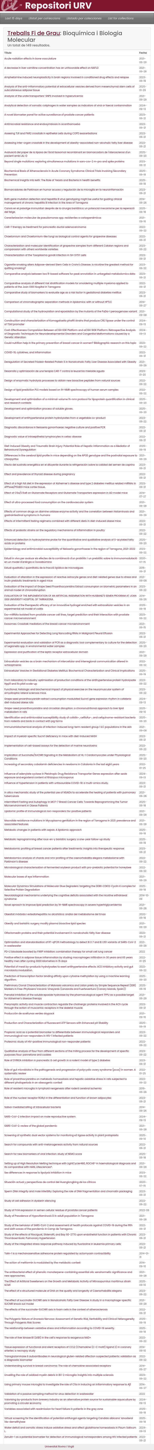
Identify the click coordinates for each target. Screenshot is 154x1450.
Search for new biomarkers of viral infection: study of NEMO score (43, 1154)
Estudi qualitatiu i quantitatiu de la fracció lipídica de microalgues (43, 567)
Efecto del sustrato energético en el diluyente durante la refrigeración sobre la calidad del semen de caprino (69, 464)
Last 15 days (13, 18)
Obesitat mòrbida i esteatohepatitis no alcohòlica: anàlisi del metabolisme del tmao (55, 914)
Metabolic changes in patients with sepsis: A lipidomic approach (43, 829)
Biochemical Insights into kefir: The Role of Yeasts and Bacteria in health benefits (52, 180)
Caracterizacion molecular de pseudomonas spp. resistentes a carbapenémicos (52, 217)
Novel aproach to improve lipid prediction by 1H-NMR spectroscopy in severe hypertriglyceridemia (63, 904)
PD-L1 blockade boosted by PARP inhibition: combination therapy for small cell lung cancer (58, 951)
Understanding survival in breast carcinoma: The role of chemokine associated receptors (57, 1365)
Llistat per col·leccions (44, 18)
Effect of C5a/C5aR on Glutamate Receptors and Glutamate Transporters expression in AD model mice (66, 493)
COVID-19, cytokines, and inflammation (27, 352)
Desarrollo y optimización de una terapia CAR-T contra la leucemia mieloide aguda (54, 371)
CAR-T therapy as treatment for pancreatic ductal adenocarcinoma (45, 227)
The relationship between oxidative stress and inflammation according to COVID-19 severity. (59, 1328)
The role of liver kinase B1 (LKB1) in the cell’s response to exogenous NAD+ (47, 1337)
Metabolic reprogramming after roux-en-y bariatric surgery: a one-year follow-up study (57, 839)
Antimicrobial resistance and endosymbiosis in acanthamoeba (42, 124)
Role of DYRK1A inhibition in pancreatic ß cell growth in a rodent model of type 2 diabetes (57, 1060)
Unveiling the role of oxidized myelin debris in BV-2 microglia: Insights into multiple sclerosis (58, 1375)
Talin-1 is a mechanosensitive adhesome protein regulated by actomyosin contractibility (57, 1253)
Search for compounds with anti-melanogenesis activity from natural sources (51, 1144)
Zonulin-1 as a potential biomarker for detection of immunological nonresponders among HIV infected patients (70, 1437)
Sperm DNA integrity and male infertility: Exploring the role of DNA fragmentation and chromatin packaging (68, 1191)
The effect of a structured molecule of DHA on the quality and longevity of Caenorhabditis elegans (63, 1290)
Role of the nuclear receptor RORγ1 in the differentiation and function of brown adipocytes (57, 1098)
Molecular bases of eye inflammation (26, 876)
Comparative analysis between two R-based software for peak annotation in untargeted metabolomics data (69, 273)
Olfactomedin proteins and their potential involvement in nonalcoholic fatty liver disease (57, 933)
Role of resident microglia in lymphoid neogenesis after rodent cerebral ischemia (52, 1088)
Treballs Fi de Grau (33, 33)
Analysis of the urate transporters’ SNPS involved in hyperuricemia (43, 96)
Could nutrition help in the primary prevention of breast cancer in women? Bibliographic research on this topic (70, 343)
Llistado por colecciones (84, 18)
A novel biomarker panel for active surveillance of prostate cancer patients (49, 114)
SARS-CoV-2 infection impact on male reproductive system (40, 1116)
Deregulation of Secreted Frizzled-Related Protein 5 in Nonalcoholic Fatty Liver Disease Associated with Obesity (70, 362)
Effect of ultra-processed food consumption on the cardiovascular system (48, 502)
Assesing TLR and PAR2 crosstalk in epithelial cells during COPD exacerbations (50, 133)
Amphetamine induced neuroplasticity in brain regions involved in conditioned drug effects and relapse (66, 77)
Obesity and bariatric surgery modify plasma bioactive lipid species (45, 923)
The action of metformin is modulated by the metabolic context (42, 1262)
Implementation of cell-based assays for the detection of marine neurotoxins (50, 745)
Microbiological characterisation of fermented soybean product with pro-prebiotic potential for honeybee (67, 867)
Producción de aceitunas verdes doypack (29, 1013)
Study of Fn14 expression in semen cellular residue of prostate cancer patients (50, 1210)
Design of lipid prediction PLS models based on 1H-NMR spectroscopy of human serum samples (61, 389)
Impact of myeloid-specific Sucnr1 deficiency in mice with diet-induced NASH (50, 736)
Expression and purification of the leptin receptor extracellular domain (46, 652)
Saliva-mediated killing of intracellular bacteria (32, 1107)
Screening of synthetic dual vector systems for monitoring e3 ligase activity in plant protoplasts (61, 1135)
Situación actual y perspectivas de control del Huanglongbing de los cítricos (50, 1182)
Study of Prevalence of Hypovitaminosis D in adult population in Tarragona (48, 1216)
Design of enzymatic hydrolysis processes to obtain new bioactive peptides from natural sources (62, 380)
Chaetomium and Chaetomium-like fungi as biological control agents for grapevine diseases (60, 236)
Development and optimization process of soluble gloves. (38, 408)
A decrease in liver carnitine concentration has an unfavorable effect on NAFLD (51, 68)
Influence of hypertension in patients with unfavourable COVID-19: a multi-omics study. (56, 783)
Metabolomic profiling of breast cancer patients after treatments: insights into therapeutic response (64, 848)
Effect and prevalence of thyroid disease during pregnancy (39, 474)
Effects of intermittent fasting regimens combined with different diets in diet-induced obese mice (62, 521)
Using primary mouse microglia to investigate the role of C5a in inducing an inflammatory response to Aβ (67, 1384)
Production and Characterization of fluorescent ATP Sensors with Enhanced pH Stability (56, 1023)
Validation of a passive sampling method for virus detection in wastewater (49, 1394)
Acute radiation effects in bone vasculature (30, 58)
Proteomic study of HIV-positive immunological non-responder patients (47, 1041)
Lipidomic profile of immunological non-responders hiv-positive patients (47, 811)
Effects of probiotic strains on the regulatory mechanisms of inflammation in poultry (54, 530)
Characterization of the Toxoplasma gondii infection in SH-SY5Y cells (45, 255)
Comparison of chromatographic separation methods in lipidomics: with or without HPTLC (58, 302)
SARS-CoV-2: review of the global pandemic (30, 1125)
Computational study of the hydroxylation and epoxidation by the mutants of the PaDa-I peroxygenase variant (70, 311)
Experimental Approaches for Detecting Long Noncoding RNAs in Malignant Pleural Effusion (58, 633)
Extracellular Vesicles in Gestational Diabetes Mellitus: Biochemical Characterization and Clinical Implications (69, 670)
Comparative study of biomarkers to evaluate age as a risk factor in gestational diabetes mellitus (62, 292)
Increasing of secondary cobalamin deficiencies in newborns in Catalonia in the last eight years (61, 764)
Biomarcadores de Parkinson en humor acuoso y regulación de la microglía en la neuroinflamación (64, 189)
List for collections (121, 18)
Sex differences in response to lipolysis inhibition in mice (37, 1172)
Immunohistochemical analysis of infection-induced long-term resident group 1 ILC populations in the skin (68, 727)
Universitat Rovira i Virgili (59, 1446)
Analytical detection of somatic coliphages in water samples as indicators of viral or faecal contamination (68, 105)
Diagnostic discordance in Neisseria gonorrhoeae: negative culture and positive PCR (54, 427)
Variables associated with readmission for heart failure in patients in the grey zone (53, 1409)
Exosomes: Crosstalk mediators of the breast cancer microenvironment (47, 624)
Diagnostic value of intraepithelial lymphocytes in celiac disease (42, 436)
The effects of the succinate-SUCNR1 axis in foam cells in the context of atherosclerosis (56, 1309)
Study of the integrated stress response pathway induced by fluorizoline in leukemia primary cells (62, 1244)
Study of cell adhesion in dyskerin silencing (30, 1200)
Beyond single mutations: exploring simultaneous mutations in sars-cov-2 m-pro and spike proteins (64, 161)
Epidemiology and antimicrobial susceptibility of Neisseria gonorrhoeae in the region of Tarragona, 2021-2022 (70, 549)
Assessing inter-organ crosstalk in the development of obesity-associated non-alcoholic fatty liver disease (68, 142)
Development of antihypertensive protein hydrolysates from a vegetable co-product (55, 418)
